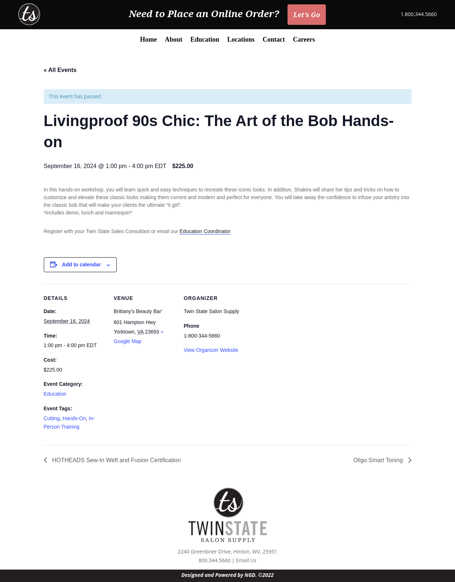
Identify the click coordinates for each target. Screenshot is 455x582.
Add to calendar (81, 264)
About (173, 40)
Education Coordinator (205, 231)
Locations (241, 40)
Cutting (52, 418)
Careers (304, 40)
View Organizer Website (211, 350)
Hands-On (74, 418)
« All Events (60, 70)
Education (204, 40)
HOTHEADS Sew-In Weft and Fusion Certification (116, 460)
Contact (274, 40)
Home (148, 40)
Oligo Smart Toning (378, 460)
